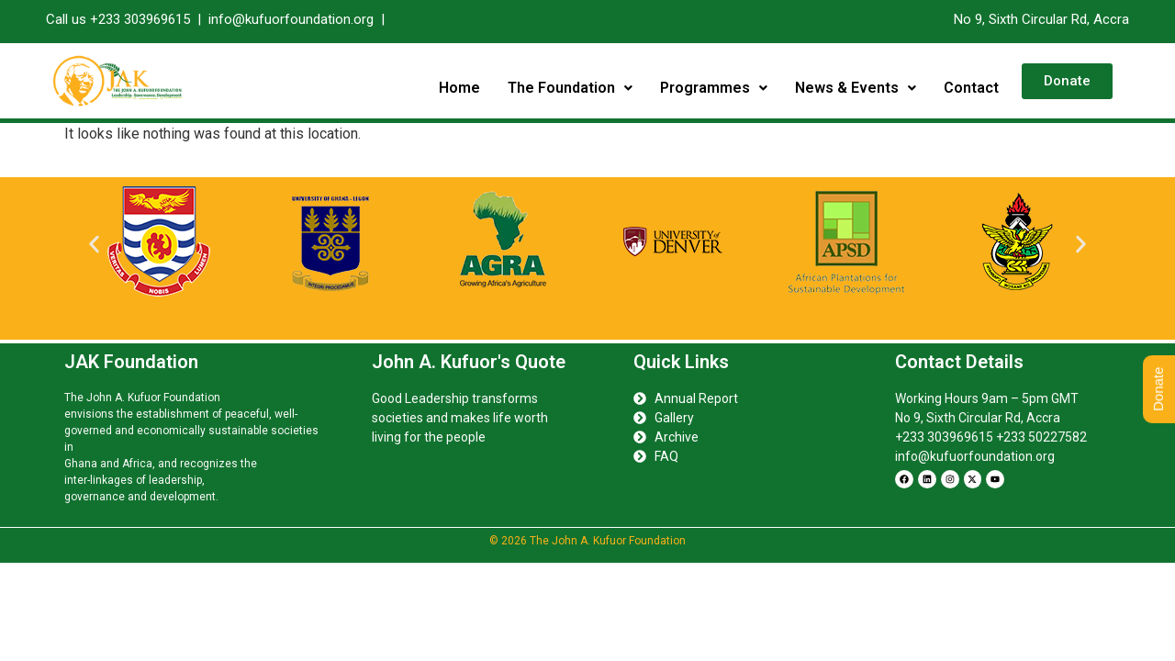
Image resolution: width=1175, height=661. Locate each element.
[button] (570, 88)
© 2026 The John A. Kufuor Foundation (587, 540)
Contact (971, 87)
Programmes (713, 87)
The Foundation (570, 87)
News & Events (855, 87)
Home (459, 87)
